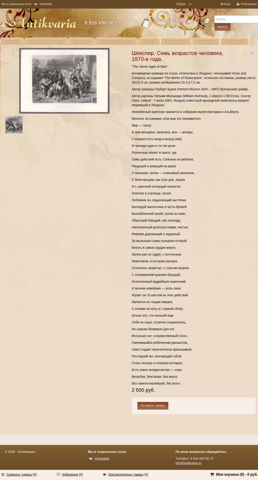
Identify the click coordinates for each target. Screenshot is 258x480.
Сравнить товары (19, 474)
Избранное (70, 474)
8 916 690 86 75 (102, 23)
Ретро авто (234, 41)
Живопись (206, 41)
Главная (12, 41)
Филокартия (176, 41)
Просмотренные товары (125, 474)
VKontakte (43, 4)
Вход (227, 4)
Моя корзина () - (237, 474)
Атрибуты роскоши (116, 41)
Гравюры (81, 41)
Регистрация (249, 4)
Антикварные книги (46, 41)
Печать (149, 41)
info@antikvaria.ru (188, 463)
